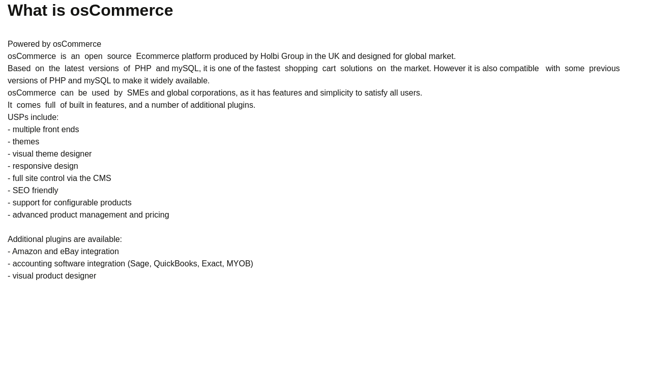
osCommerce (77, 44)
